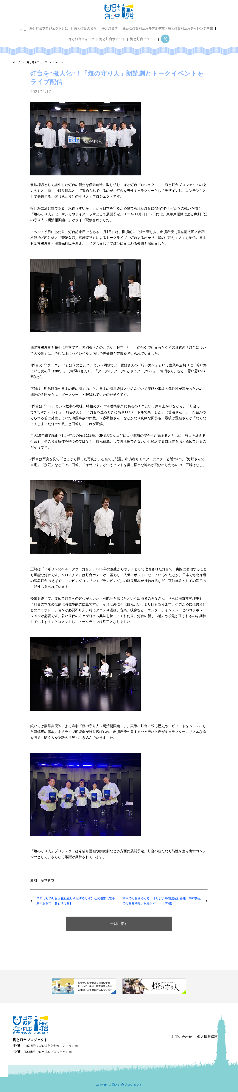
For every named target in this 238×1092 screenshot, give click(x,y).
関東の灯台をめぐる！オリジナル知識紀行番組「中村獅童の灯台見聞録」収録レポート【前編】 (158, 901)
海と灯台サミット (112, 34)
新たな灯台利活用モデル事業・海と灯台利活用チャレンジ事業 (165, 27)
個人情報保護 (207, 1037)
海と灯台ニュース (141, 34)
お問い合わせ (181, 1037)
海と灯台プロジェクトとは (53, 27)
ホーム (28, 27)
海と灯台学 (110, 27)
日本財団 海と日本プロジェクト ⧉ (47, 1052)
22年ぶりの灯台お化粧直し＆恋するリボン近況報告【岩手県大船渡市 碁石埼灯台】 (75, 901)
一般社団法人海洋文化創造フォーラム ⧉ (50, 1046)
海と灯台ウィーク (83, 34)
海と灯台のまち (87, 27)
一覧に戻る (119, 924)
